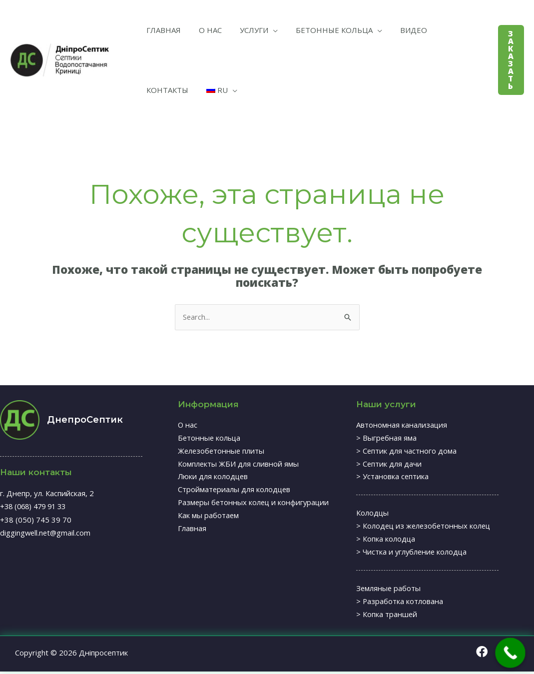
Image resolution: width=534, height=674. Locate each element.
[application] (263, 30)
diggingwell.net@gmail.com (46, 533)
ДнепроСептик (85, 420)
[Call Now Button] (510, 653)
